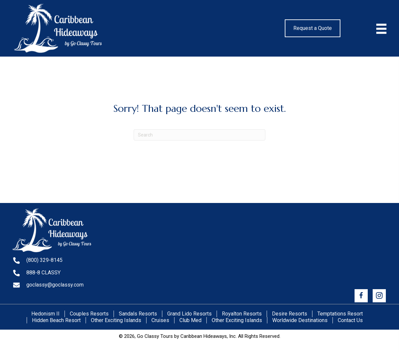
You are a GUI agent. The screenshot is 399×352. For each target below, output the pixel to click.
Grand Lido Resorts (189, 314)
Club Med (190, 320)
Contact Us (350, 320)
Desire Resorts (289, 314)
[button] (361, 295)
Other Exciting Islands (116, 320)
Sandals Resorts (138, 314)
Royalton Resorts (242, 314)
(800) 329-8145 (44, 260)
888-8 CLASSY (43, 272)
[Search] (199, 134)
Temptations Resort (340, 314)
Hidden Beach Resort (56, 320)
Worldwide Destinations (300, 320)
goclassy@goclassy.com (55, 285)
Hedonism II (45, 314)
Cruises (160, 320)
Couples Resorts (89, 314)
